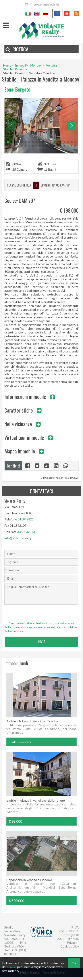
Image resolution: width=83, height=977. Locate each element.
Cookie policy (69, 946)
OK (74, 963)
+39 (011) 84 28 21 (15, 952)
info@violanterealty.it (41, 4)
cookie (11, 967)
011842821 (26, 519)
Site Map (73, 939)
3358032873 (26, 532)
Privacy (72, 942)
